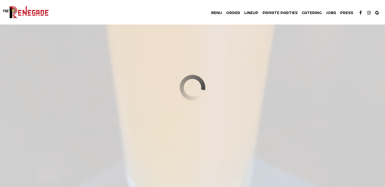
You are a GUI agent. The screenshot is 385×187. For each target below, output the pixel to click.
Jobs (331, 12)
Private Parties (280, 12)
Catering (312, 12)
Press (346, 12)
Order (233, 12)
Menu (216, 12)
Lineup (251, 12)
